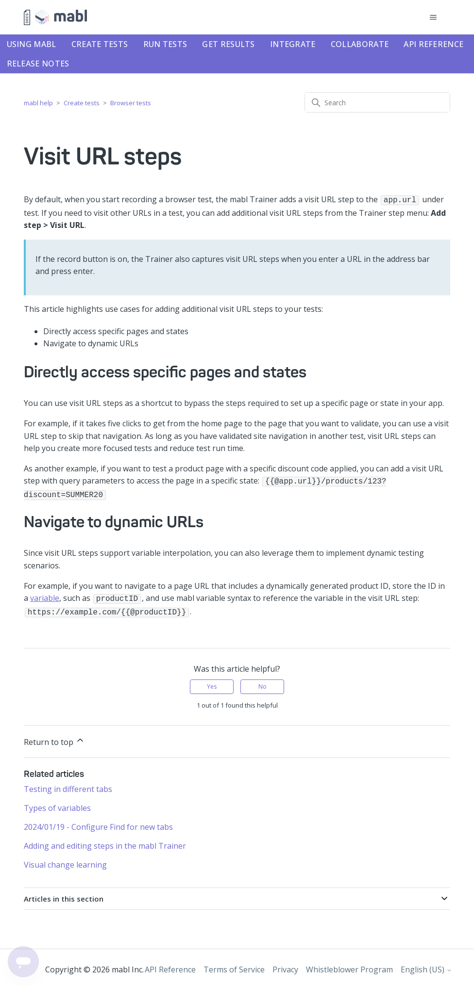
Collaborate (360, 44)
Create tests (99, 44)
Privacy (285, 964)
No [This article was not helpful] (262, 682)
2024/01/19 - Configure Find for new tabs (98, 822)
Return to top (54, 736)
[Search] (377, 102)
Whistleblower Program (349, 964)
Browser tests (130, 102)
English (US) (426, 964)
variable (44, 595)
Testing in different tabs (68, 784)
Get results (228, 44)
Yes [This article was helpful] (212, 682)
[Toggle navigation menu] (433, 17)
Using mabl (31, 44)
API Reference (433, 44)
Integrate (293, 44)
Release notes (38, 63)
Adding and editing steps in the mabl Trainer (105, 841)
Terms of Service (234, 964)
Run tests (165, 44)
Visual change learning (65, 860)
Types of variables (57, 803)
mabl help (38, 102)
